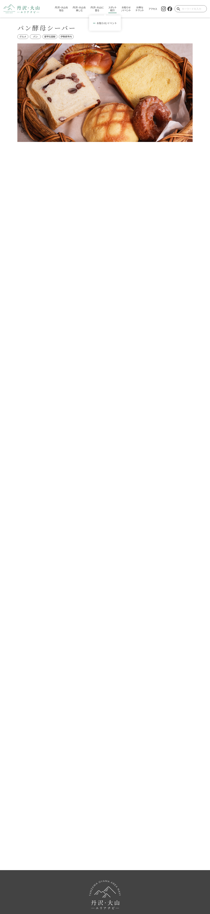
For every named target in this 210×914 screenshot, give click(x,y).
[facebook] (169, 9)
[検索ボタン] (178, 8)
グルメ (22, 36)
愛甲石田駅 (49, 36)
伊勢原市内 (66, 36)
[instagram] (163, 9)
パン (35, 36)
